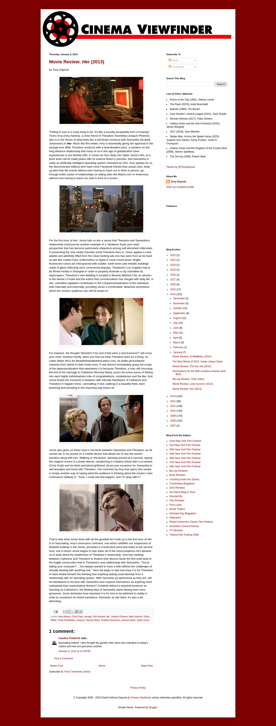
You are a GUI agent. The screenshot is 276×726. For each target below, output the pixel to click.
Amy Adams (64, 616)
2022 (173, 255)
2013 (173, 396)
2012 (173, 401)
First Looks (175, 504)
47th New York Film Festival (184, 462)
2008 (173, 420)
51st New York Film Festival (184, 445)
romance (80, 620)
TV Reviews (176, 530)
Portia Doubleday (66, 620)
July (175, 322)
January (178, 352)
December (179, 298)
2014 (173, 294)
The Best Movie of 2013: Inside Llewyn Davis (198, 361)
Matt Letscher (136, 616)
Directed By (175, 496)
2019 (173, 269)
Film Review (99, 616)
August (177, 318)
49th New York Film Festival (184, 453)
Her (108, 616)
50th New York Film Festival (184, 449)
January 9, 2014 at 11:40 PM (74, 651)
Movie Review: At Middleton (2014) (192, 356)
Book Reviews (177, 475)
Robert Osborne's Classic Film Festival (191, 521)
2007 (173, 425)
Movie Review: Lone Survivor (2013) (193, 383)
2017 (173, 279)
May (176, 332)
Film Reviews (176, 500)
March (177, 342)
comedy (88, 616)
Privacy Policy (138, 687)
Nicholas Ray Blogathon (182, 513)
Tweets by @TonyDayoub (180, 167)
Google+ (13, 1)
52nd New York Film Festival (185, 440)
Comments (176, 66)
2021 (173, 260)
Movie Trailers (177, 509)
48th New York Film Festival (184, 458)
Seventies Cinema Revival (184, 526)
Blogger (153, 707)
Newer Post (56, 665)
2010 (173, 410)
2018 (173, 274)
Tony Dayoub (178, 181)
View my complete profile (180, 187)
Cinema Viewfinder (140, 697)
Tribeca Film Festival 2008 (184, 534)
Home (102, 665)
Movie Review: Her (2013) (187, 388)
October (178, 308)
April (176, 337)
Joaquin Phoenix (119, 616)
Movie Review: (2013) (76, 61)
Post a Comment (63, 658)
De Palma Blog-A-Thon (182, 492)
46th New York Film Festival (184, 466)
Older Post (147, 665)
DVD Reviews (177, 487)
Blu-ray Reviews (178, 470)
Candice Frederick (69, 638)
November (179, 303)
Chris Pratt (77, 616)
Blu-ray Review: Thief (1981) (188, 379)
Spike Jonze (143, 620)
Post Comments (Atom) (77, 671)
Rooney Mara (93, 620)
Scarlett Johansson (110, 620)
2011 (173, 406)
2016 (173, 284)
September (179, 313)
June (176, 327)
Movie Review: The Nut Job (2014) (192, 366)
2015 (173, 289)
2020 (173, 265)
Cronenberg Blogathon (182, 483)
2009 (173, 415)
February (178, 347)
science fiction (128, 620)
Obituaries (175, 517)
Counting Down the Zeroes (184, 479)
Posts (173, 60)
